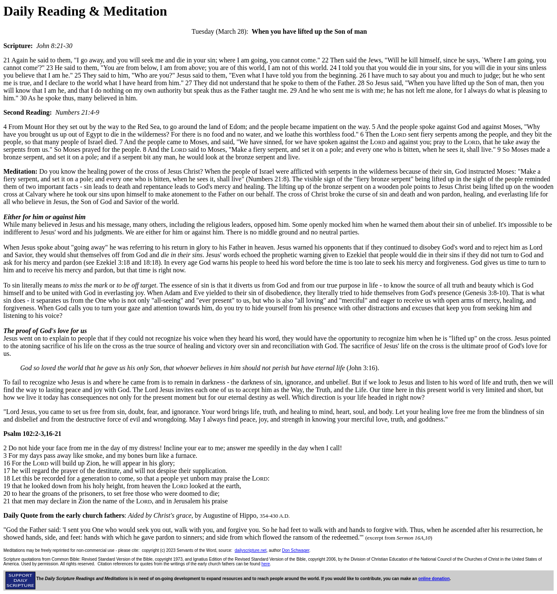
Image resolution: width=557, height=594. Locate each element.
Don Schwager (295, 550)
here (266, 564)
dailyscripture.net (251, 550)
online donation (434, 578)
